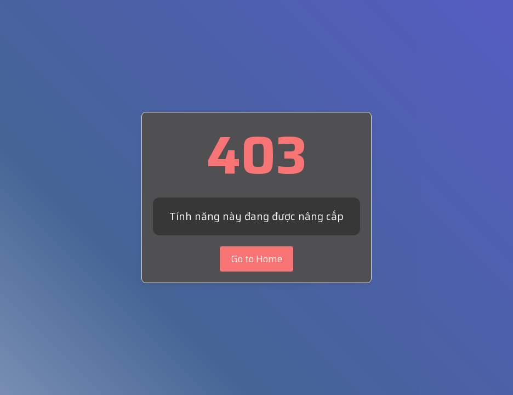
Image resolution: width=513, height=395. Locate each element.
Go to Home (256, 259)
